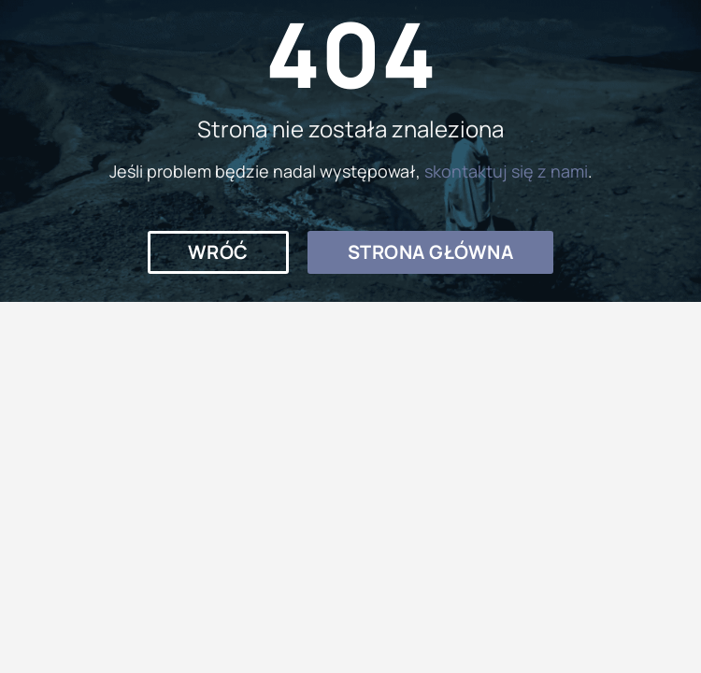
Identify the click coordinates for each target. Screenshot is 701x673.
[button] (218, 252)
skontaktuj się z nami (506, 171)
